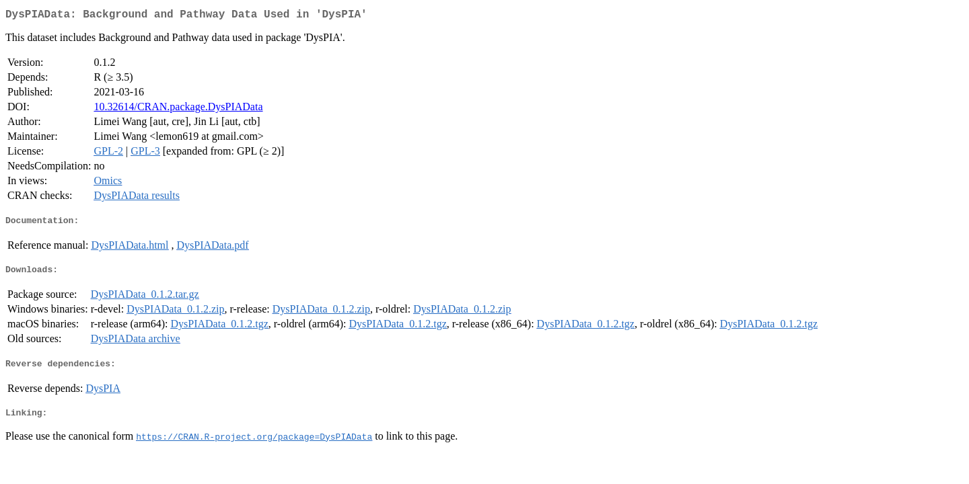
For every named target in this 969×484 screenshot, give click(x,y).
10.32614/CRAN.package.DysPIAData (178, 109)
